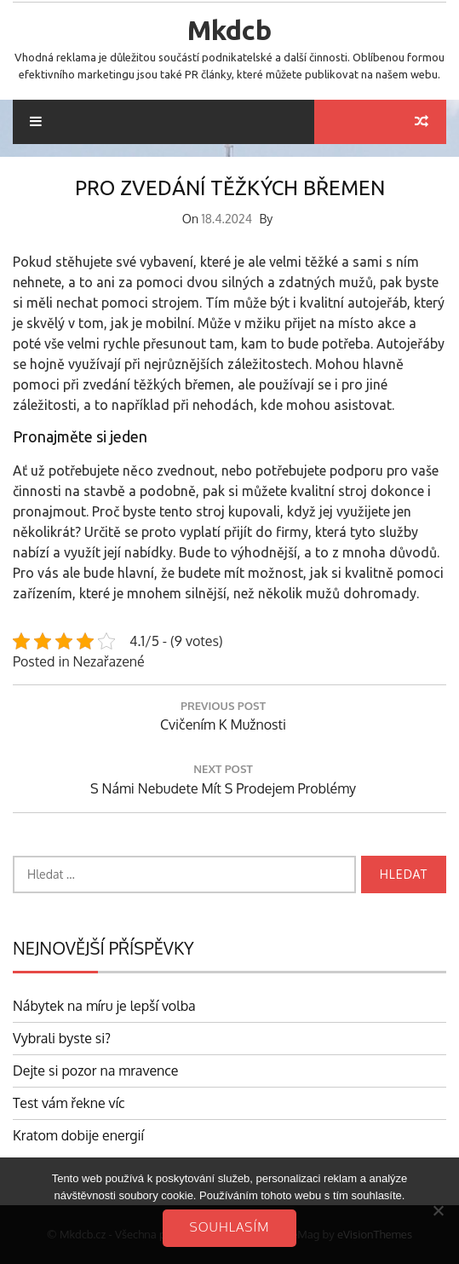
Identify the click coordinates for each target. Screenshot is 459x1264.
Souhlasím (230, 1227)
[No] (437, 1210)
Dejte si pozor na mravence (96, 1070)
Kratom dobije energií (78, 1135)
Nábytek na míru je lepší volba (104, 1005)
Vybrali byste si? (62, 1038)
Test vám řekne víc (69, 1102)
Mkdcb (229, 29)
